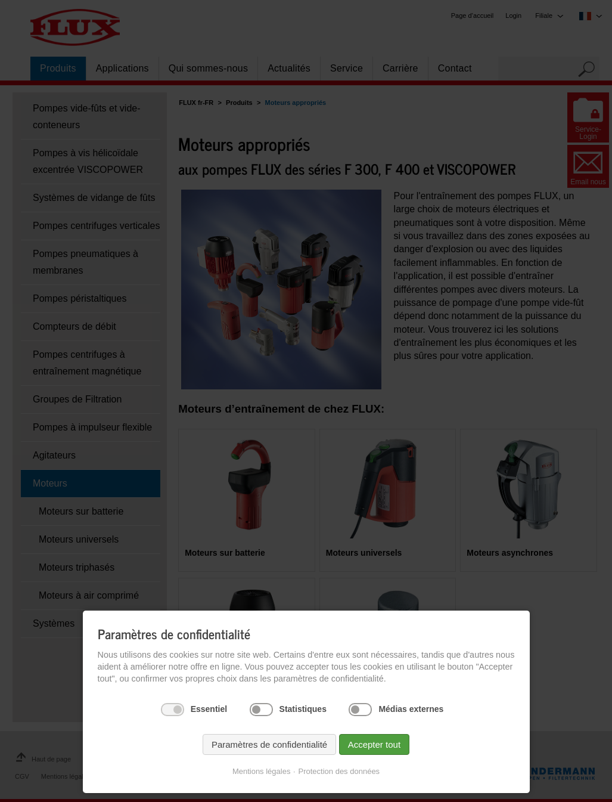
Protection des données (339, 771)
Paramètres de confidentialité (269, 744)
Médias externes (410, 709)
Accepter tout (374, 744)
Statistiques (303, 709)
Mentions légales (261, 771)
